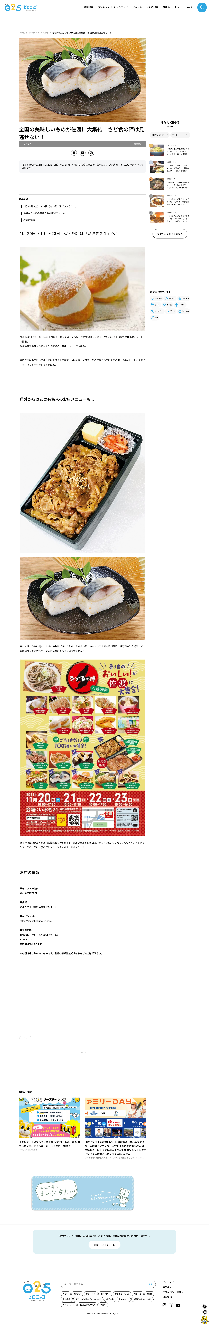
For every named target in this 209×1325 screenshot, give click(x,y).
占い (176, 7)
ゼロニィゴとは (171, 1282)
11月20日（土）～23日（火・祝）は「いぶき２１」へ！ (52, 206)
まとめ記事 (152, 7)
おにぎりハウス (88, 1305)
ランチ (157, 305)
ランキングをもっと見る (170, 233)
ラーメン (185, 298)
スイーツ (171, 298)
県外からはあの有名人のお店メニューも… (45, 213)
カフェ (169, 305)
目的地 (166, 7)
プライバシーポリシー (174, 1292)
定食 (150, 1294)
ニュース (188, 7)
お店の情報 (29, 220)
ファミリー (159, 311)
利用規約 (167, 1297)
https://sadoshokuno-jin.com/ (36, 921)
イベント (137, 7)
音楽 (156, 317)
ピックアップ (121, 7)
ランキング (103, 7)
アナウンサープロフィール (89, 1299)
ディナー (182, 305)
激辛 (104, 1305)
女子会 (67, 1299)
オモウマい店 (123, 1294)
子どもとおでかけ (143, 1299)
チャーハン (69, 1305)
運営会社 (167, 1287)
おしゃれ (185, 311)
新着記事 (88, 7)
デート (172, 311)
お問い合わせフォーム (104, 1245)
